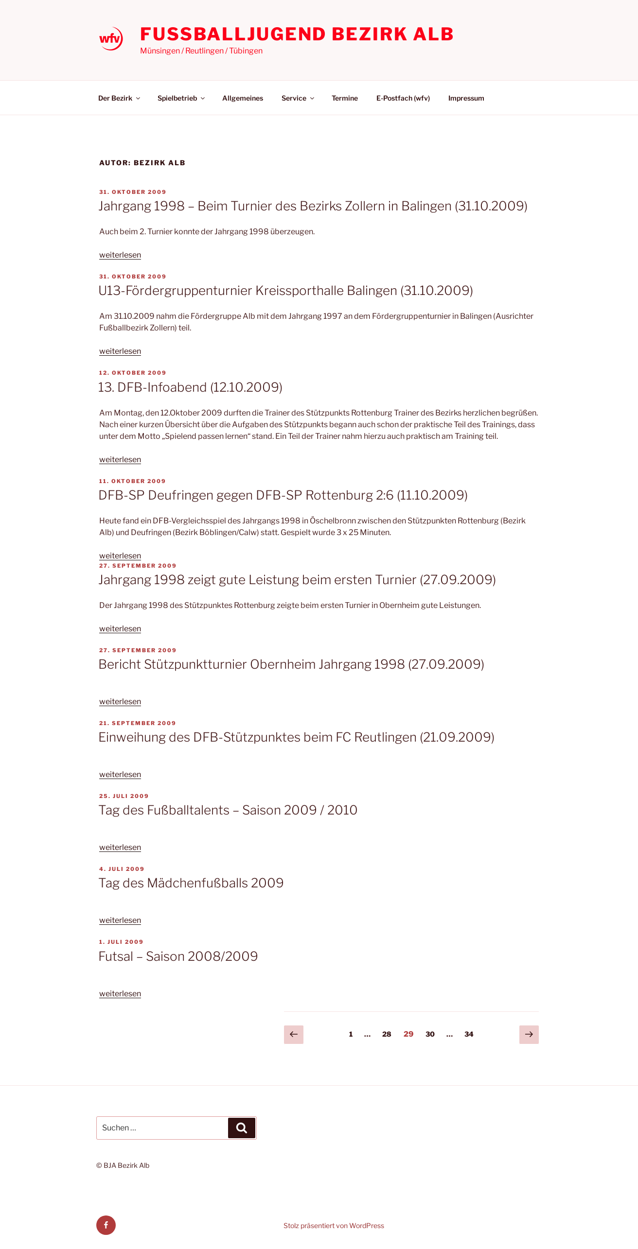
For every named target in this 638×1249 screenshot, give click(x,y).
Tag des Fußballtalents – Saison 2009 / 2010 (228, 809)
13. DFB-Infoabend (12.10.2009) (190, 387)
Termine (345, 98)
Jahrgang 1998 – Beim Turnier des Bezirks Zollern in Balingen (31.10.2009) (313, 205)
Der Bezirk (120, 98)
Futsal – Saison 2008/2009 (178, 956)
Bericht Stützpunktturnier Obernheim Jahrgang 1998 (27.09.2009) (291, 664)
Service (299, 98)
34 (471, 1033)
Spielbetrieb (182, 98)
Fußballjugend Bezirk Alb (297, 34)
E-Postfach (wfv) (403, 98)
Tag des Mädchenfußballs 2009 (191, 882)
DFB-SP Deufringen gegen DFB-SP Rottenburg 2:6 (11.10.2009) (283, 495)
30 (432, 1033)
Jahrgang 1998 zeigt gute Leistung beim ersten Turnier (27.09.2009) (297, 579)
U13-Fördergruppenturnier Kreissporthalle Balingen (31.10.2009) (285, 290)
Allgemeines (242, 98)
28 (389, 1033)
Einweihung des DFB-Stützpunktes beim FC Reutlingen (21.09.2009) (296, 737)
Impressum (466, 98)
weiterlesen (120, 255)
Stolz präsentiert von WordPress (334, 1225)
